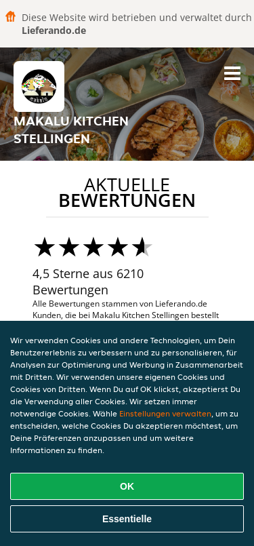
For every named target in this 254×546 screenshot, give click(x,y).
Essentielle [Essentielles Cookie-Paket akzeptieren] (127, 518)
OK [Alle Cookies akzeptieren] (127, 486)
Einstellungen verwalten (165, 413)
